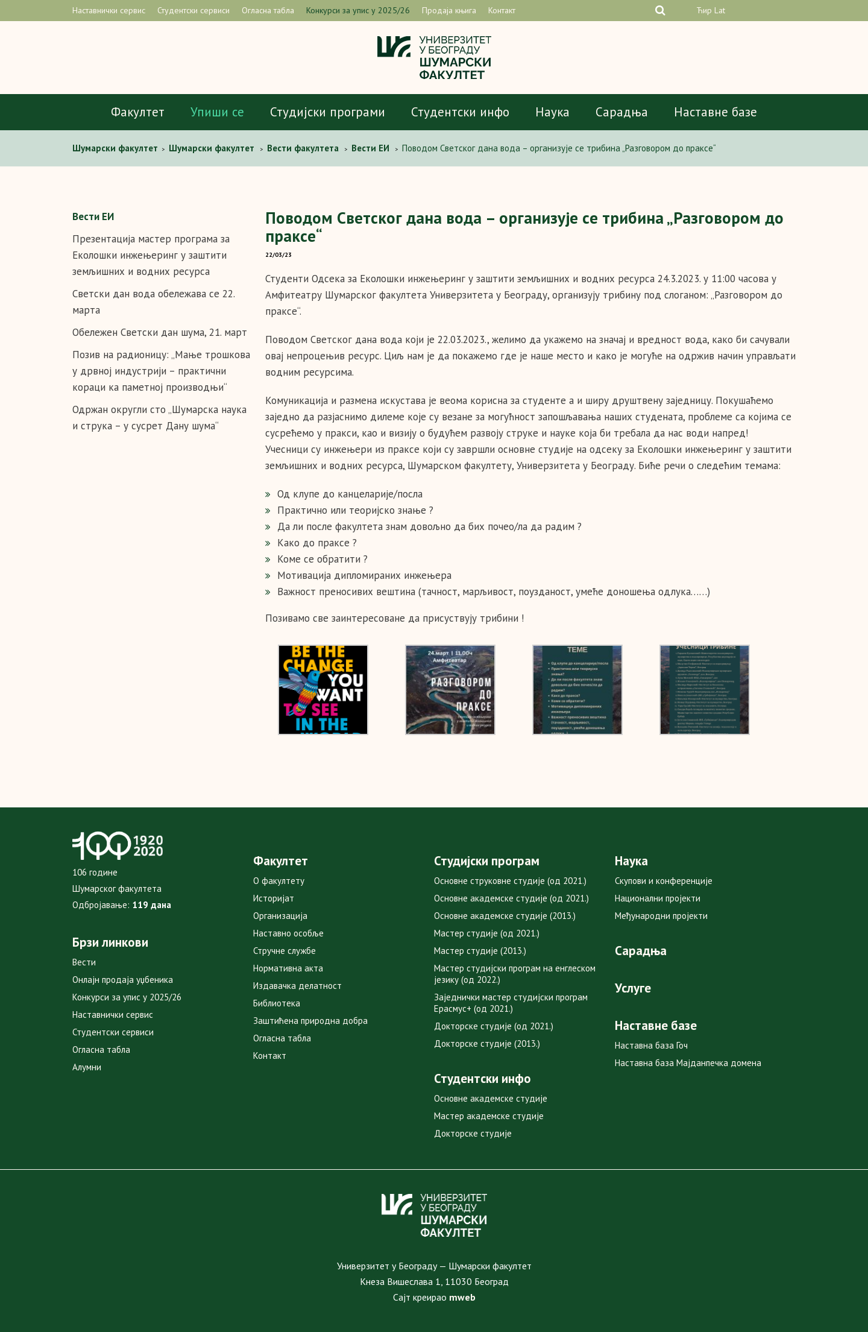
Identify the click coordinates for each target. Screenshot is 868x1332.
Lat (719, 10)
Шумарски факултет (116, 148)
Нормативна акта (288, 968)
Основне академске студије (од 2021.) (511, 898)
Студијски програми (327, 112)
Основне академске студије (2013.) (505, 915)
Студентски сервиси (193, 10)
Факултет (138, 112)
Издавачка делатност (297, 985)
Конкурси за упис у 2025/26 (358, 10)
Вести (84, 962)
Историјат (273, 898)
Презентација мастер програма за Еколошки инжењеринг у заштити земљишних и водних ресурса (151, 255)
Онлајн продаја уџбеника (122, 979)
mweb (462, 1297)
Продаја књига (449, 10)
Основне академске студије (490, 1098)
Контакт (501, 10)
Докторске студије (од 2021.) (493, 1026)
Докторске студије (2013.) (487, 1043)
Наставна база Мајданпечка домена (688, 1062)
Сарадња (622, 112)
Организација (280, 915)
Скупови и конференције (663, 880)
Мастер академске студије (489, 1116)
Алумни (86, 1067)
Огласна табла (268, 10)
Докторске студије (473, 1133)
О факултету (278, 880)
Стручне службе (284, 950)
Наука (552, 112)
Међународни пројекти (661, 915)
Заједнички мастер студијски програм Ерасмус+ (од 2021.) (511, 1002)
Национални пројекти (657, 898)
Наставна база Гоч (651, 1045)
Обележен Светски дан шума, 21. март (159, 332)
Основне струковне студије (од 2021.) (510, 880)
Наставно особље (288, 933)
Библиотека (276, 1003)
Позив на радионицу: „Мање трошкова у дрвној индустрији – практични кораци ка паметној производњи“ (161, 371)
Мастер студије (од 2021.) (486, 933)
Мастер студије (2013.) (480, 950)
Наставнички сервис (108, 10)
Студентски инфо (460, 112)
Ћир (704, 10)
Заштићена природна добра (310, 1020)
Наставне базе (715, 112)
